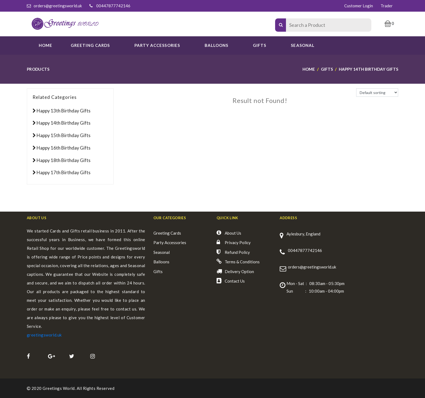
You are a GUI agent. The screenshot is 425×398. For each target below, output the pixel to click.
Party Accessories (169, 242)
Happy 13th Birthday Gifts (64, 111)
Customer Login (358, 5)
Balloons (216, 45)
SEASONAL (302, 45)
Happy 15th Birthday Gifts (64, 135)
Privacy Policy (238, 242)
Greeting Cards (167, 233)
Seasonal (161, 252)
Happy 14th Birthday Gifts (64, 123)
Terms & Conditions (242, 261)
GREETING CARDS (90, 45)
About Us (233, 233)
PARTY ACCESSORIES (157, 45)
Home (45, 45)
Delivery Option (239, 271)
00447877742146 (113, 5)
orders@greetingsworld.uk (58, 5)
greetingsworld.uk (44, 334)
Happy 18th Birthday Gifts (64, 160)
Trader (387, 5)
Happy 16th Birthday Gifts (64, 148)
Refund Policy (237, 252)
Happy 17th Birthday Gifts (64, 172)
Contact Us (235, 281)
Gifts (259, 45)
